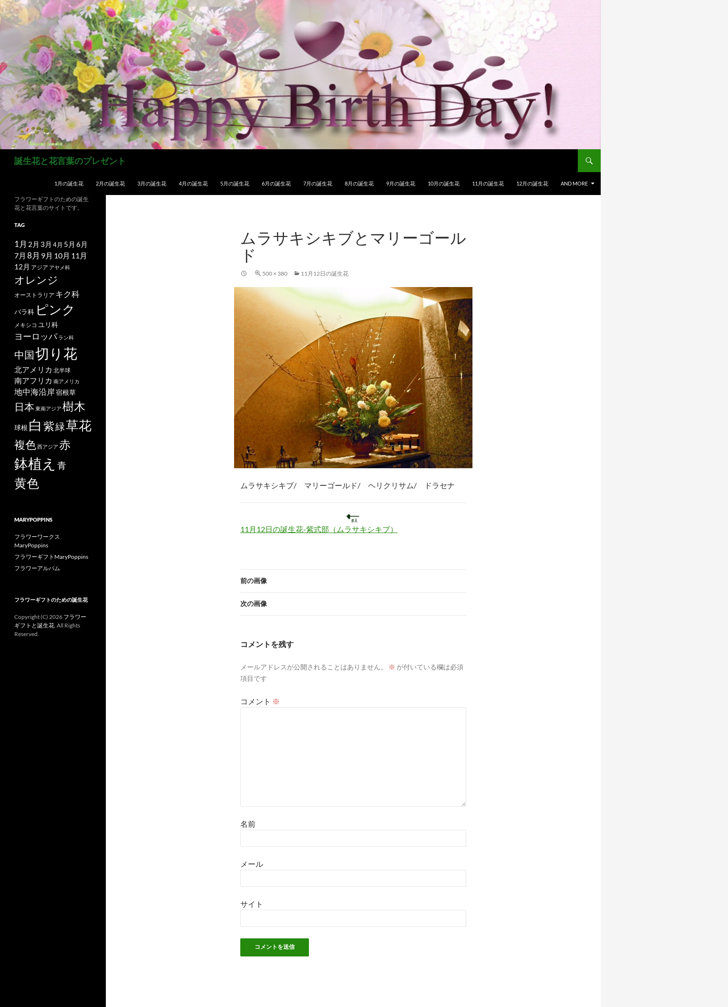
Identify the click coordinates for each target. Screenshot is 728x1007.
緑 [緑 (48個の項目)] (60, 426)
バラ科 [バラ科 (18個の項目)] (24, 312)
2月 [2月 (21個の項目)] (34, 244)
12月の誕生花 (532, 183)
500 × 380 (274, 273)
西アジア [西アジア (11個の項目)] (47, 446)
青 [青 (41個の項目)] (61, 465)
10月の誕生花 (444, 183)
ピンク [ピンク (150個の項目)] (55, 309)
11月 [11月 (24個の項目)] (79, 255)
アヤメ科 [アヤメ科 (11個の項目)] (59, 267)
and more (574, 183)
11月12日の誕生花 (325, 273)
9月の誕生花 (400, 183)
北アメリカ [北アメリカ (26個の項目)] (33, 369)
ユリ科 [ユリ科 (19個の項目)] (48, 324)
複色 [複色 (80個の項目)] (25, 444)
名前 (248, 823)
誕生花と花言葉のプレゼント (70, 160)
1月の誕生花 (68, 183)
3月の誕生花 (151, 183)
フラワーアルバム (37, 568)
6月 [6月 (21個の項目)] (82, 244)
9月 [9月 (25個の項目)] (47, 255)
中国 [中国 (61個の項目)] (24, 355)
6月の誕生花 (276, 183)
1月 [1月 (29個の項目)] (20, 244)
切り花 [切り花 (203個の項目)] (56, 353)
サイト (251, 903)
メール (251, 863)
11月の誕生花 (488, 183)
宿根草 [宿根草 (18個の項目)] (66, 392)
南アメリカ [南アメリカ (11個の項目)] (66, 381)
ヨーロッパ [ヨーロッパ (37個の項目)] (35, 336)
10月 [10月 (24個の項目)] (62, 255)
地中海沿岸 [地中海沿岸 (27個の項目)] (34, 392)
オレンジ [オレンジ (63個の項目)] (36, 280)
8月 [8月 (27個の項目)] (33, 255)
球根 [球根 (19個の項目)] (21, 427)
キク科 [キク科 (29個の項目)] (67, 294)
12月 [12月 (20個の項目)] (22, 267)
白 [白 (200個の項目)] (35, 425)
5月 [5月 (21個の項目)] (69, 244)
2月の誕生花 (110, 183)
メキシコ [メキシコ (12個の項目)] (25, 324)
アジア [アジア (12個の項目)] (39, 267)
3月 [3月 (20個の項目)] (46, 244)
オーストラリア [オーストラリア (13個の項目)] (34, 294)
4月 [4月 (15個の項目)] (58, 244)
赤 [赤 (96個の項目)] (65, 444)
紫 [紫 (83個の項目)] (48, 425)
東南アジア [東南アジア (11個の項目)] (48, 408)
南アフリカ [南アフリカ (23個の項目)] (33, 380)
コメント (260, 701)
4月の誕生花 (193, 183)
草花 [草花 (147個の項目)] (79, 425)
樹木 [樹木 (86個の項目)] (73, 406)
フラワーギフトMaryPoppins (51, 556)
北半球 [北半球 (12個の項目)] (62, 370)
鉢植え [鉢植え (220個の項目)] (35, 463)
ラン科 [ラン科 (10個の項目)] (66, 337)
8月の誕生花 (359, 183)
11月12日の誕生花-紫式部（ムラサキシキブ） (319, 529)
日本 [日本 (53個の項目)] (24, 406)
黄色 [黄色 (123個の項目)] (26, 483)
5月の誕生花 (234, 183)
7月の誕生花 (317, 183)
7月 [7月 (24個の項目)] (20, 255)
